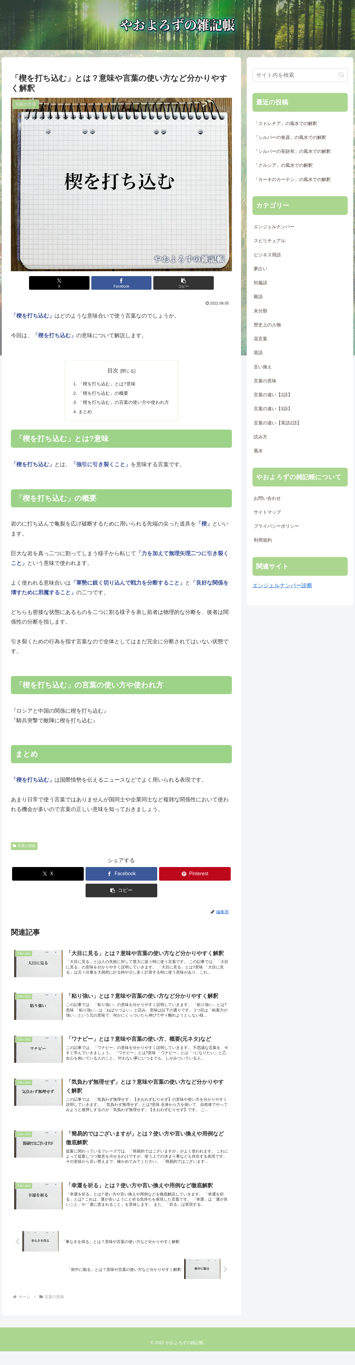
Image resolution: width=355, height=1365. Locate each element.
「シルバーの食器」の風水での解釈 (290, 137)
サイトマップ (267, 512)
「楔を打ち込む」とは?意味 (106, 384)
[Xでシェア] (84, 283)
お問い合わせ (267, 498)
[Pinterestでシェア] (195, 876)
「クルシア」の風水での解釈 (283, 165)
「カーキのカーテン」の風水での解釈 (292, 179)
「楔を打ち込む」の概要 (102, 394)
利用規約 (263, 540)
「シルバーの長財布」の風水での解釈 (292, 151)
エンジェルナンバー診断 (282, 585)
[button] (158, 283)
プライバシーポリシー (276, 526)
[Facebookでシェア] (121, 283)
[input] (300, 75)
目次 (112, 371)
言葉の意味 (24, 848)
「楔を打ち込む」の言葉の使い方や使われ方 (124, 404)
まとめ (83, 413)
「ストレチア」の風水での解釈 (285, 123)
